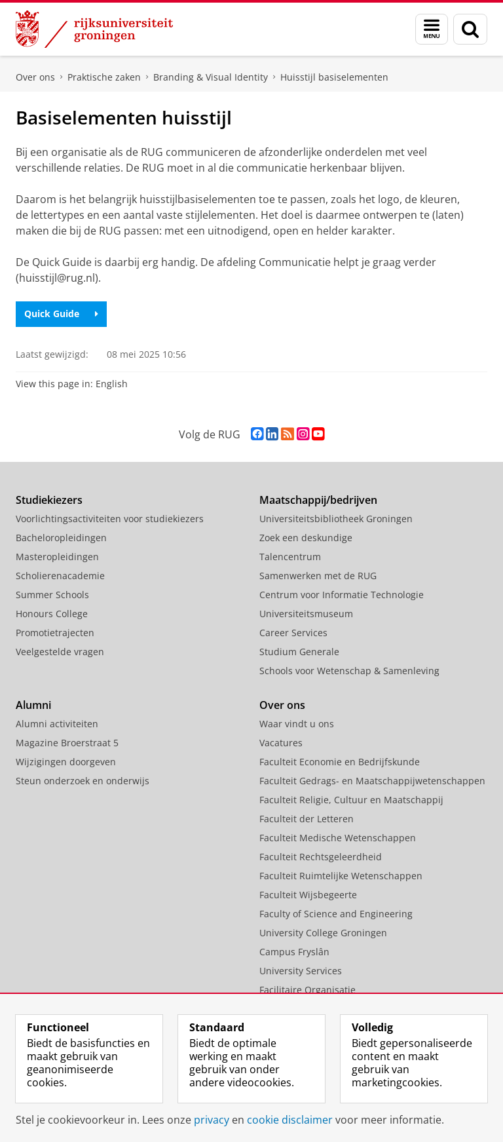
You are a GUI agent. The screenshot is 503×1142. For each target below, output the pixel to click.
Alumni (33, 705)
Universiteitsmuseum (306, 613)
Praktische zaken (104, 77)
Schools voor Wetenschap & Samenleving (349, 670)
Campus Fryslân (294, 951)
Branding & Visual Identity (210, 77)
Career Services (293, 632)
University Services (300, 970)
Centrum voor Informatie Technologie (341, 594)
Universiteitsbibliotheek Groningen (336, 518)
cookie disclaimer (290, 1120)
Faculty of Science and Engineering (336, 913)
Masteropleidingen (57, 556)
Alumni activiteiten (57, 723)
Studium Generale (299, 651)
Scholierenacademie (60, 575)
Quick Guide (61, 313)
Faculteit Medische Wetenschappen (337, 837)
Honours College (52, 613)
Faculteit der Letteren (306, 818)
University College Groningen (323, 932)
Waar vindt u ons (296, 723)
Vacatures (281, 742)
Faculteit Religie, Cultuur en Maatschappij (351, 799)
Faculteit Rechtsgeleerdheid (320, 856)
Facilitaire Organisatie (307, 989)
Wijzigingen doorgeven (66, 761)
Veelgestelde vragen (60, 651)
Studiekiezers (49, 499)
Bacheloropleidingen (61, 537)
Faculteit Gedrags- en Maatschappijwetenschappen (372, 780)
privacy (211, 1120)
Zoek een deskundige (305, 537)
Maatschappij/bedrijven (318, 499)
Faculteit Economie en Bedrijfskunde (339, 761)
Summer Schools (52, 594)
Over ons (35, 77)
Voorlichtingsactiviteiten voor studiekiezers (110, 518)
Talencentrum (290, 556)
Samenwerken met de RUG (318, 575)
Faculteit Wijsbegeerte (308, 894)
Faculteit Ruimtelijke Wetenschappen (340, 875)
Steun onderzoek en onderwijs (82, 780)
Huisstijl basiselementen (334, 77)
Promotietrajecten (55, 632)
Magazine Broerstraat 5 (67, 742)
